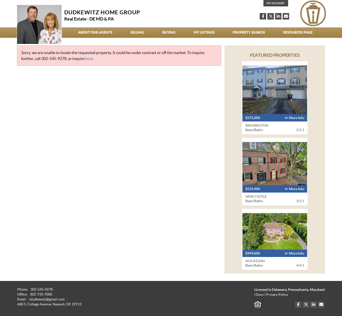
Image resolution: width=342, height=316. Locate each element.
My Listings (204, 32)
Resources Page (298, 32)
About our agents (95, 32)
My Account (276, 3)
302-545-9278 (53, 58)
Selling (137, 32)
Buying (168, 32)
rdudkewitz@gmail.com (46, 299)
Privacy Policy (277, 294)
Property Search (249, 32)
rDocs (259, 294)
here (89, 58)
